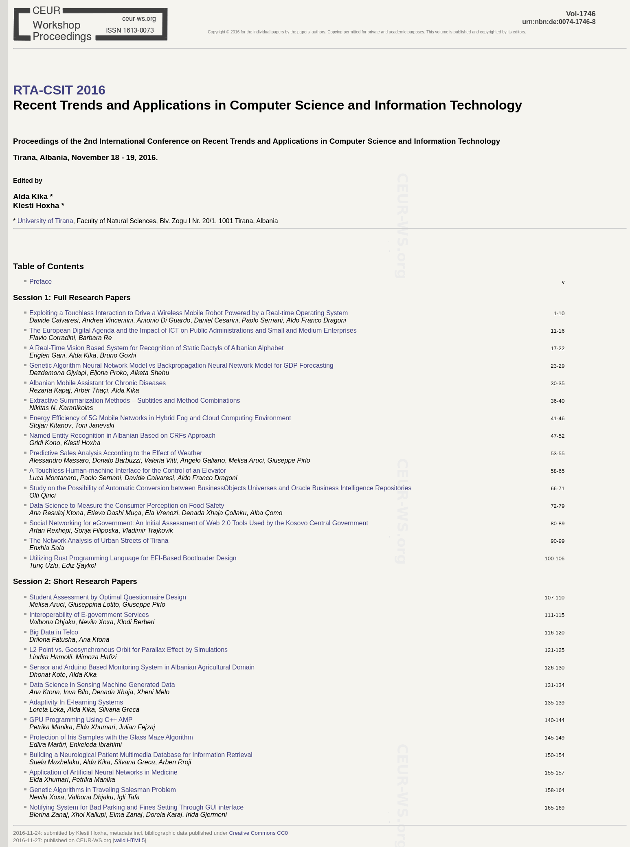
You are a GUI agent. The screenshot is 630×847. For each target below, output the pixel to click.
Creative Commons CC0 (258, 833)
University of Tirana (45, 220)
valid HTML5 (129, 840)
